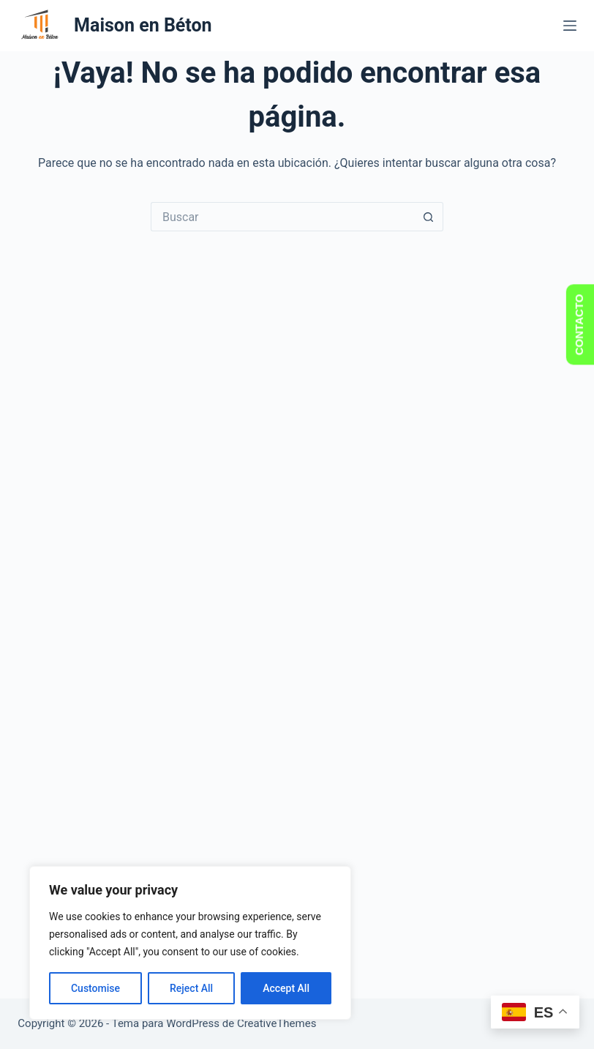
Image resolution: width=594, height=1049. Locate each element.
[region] (190, 943)
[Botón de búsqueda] (428, 216)
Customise (95, 988)
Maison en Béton (143, 25)
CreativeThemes (277, 1023)
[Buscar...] (282, 216)
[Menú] (569, 25)
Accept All (286, 988)
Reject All (191, 988)
